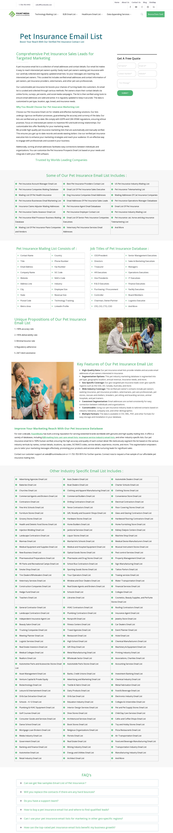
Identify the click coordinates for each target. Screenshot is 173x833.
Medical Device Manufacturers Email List (133, 541)
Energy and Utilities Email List (80, 752)
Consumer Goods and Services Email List (37, 718)
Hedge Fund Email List (29, 592)
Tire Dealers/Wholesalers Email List (35, 575)
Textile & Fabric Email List (78, 685)
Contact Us (136, 2)
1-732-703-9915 (24, 5)
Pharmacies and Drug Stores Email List (84, 558)
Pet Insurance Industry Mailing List (130, 212)
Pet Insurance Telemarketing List (130, 189)
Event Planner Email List (126, 630)
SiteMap (152, 2)
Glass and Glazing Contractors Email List (133, 513)
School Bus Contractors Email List (82, 563)
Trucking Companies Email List (33, 630)
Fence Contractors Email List (80, 507)
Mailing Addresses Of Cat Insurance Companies (136, 195)
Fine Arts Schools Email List (31, 507)
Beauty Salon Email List (29, 624)
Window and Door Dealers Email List (83, 580)
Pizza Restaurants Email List (128, 730)
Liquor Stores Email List (78, 535)
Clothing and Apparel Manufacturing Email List (88, 490)
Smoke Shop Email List (29, 569)
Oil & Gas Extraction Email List (32, 696)
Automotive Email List (29, 752)
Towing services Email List (127, 575)
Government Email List (29, 741)
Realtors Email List (27, 658)
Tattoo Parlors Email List (126, 569)
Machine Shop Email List (126, 535)
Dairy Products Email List (78, 690)
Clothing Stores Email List (126, 490)
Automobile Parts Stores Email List (82, 664)
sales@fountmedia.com (44, 5)
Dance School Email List (29, 724)
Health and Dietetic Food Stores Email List (38, 524)
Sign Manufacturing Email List (128, 563)
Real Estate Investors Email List (33, 647)
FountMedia (37, 433)
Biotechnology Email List (30, 685)
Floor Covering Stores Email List (129, 507)
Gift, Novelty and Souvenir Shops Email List (86, 513)
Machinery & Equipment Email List (130, 647)
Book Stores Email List (77, 724)
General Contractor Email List (32, 607)
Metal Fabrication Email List (127, 685)
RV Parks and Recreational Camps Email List (39, 563)
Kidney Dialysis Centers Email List (130, 530)
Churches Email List (28, 490)
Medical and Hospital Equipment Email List (86, 547)
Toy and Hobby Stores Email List (130, 724)
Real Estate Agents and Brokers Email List (86, 586)
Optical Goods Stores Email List (81, 552)
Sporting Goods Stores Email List (82, 569)
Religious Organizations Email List (82, 730)
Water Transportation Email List (129, 580)
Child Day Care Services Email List (130, 713)
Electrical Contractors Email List (129, 501)
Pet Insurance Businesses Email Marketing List (40, 200)
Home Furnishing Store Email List (130, 524)
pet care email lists (68, 437)
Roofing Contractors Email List (129, 607)
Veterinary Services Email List (32, 580)
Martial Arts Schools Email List (80, 541)
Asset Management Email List (32, 673)
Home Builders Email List (78, 524)
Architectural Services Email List (81, 718)
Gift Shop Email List (76, 647)
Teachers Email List (28, 597)
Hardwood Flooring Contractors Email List (134, 518)
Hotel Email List (122, 635)
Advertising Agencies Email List (33, 479)
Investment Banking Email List (129, 673)
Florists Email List (75, 735)
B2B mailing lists (50, 437)
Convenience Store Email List (128, 496)
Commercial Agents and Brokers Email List (38, 496)
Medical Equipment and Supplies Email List (38, 547)
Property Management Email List (130, 558)
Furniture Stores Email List (31, 513)
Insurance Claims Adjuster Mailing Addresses (39, 206)
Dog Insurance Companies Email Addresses (86, 195)
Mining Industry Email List (79, 747)
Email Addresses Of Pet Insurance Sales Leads (87, 200)
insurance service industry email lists (97, 437)
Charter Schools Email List (127, 485)
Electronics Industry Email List (128, 696)
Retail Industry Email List (30, 758)
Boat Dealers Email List (77, 485)
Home (116, 2)
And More (119, 227)
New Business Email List (30, 552)
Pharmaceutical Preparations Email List (37, 558)
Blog (145, 2)
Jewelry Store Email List (125, 618)
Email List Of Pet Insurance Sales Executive (86, 189)
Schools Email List (75, 592)
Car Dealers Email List (125, 624)
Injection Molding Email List (31, 530)
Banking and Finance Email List (33, 747)
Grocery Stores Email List (30, 518)
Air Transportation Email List (128, 735)
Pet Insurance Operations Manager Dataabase (136, 200)
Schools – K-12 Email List (30, 702)
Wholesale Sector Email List (79, 658)
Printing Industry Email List (127, 652)
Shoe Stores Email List (77, 713)
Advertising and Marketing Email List (83, 679)
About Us (125, 2)
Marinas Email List (27, 541)
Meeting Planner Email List (31, 635)
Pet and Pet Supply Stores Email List (131, 707)
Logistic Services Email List (31, 641)
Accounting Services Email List (128, 664)
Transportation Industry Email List (130, 747)
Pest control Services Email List (129, 552)
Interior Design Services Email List (82, 707)
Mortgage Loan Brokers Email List (34, 730)
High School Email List (77, 641)
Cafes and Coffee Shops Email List (130, 718)
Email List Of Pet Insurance (127, 206)
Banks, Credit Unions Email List (81, 673)
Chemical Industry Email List (127, 679)
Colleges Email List (123, 592)
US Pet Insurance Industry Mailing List (132, 183)
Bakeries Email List (27, 485)
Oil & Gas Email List (75, 696)
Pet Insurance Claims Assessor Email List (37, 212)
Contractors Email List (29, 501)
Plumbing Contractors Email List (81, 613)
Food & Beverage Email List (127, 690)
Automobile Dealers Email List (128, 479)
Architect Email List (75, 758)
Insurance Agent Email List (127, 613)
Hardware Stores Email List (79, 518)
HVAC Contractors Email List (80, 607)
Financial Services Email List (127, 586)
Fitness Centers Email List (78, 624)
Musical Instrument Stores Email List (131, 547)
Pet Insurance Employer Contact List (83, 212)
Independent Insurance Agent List (34, 618)
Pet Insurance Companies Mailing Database (38, 189)
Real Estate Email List (76, 741)
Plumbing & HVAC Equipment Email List (37, 707)
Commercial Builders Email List (81, 496)
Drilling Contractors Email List (80, 501)
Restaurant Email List (76, 635)
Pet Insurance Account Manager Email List (38, 183)
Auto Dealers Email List (77, 479)
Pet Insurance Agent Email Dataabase (84, 206)
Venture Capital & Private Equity (33, 679)
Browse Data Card (155, 14)
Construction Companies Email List (35, 586)
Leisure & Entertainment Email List (34, 690)
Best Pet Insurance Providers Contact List (85, 183)
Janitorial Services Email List (79, 530)
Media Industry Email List (30, 735)
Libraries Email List (75, 597)
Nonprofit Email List (76, 618)
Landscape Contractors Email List (34, 535)
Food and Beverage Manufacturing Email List (135, 741)
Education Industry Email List (80, 702)
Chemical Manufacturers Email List (130, 641)
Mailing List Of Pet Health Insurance (35, 195)
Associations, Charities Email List (130, 658)
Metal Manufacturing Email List (81, 652)
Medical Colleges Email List (31, 652)
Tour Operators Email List (79, 575)
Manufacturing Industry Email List (130, 752)
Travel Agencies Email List (79, 630)
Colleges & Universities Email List (130, 702)
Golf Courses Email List (29, 713)
